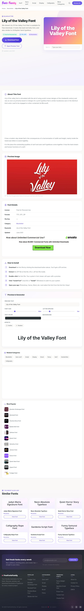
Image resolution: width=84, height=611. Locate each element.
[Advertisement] (42, 66)
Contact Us (74, 583)
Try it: (48, 47)
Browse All (77, 3)
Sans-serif (27, 3)
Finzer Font (59, 591)
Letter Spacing (48, 309)
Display (41, 3)
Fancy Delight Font (60, 582)
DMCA (73, 589)
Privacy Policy (75, 586)
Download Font (12, 40)
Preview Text (9, 301)
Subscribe (73, 559)
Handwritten (64, 357)
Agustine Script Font (61, 587)
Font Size (8, 309)
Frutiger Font (31, 579)
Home (4, 8)
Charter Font (60, 598)
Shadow (19, 325)
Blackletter (10, 8)
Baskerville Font (32, 596)
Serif (20, 3)
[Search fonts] (69, 3)
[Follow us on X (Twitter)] (72, 607)
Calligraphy (50, 3)
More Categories (61, 3)
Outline (9, 325)
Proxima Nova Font (32, 592)
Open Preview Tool (11, 46)
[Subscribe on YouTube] (80, 607)
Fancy (49, 357)
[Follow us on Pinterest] (76, 607)
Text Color (9, 315)
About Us (73, 579)
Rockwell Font (32, 588)
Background (47, 315)
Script (34, 3)
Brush (42, 357)
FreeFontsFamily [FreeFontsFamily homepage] (10, 575)
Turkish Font (60, 595)
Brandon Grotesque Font (32, 583)
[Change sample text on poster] (65, 47)
